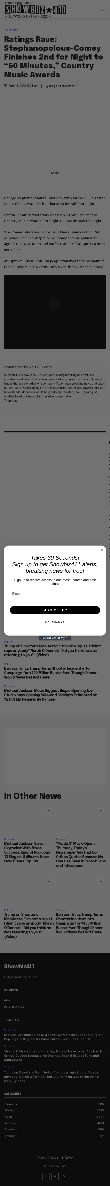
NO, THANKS (55, 622)
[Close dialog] (101, 550)
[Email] (55, 594)
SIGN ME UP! (55, 610)
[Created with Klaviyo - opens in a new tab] (55, 638)
